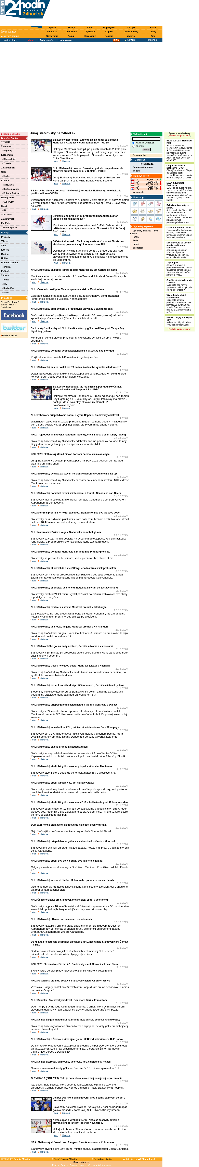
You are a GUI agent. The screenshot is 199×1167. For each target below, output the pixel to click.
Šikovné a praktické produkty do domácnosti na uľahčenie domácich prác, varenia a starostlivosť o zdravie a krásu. (180, 268)
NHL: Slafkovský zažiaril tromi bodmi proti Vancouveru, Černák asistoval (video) (77, 685)
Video (90, 27)
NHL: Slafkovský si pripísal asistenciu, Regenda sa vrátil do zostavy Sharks (74, 587)
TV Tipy (131, 27)
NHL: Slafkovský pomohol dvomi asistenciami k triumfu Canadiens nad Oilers (76, 493)
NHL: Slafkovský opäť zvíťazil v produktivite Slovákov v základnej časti (72, 308)
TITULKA (6, 142)
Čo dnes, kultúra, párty (99, 1165)
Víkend (4, 241)
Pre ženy (5, 237)
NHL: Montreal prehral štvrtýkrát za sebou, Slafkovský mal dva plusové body (75, 512)
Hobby (4, 258)
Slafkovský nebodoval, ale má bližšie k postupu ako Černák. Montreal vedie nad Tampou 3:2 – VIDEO (87, 388)
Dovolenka (71, 31)
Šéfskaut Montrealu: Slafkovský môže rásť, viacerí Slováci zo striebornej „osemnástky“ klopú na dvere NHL (88, 243)
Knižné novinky (10, 189)
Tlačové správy (9, 227)
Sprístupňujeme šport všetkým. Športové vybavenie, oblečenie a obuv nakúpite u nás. (179, 249)
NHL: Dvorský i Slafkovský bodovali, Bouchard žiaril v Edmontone (69, 1000)
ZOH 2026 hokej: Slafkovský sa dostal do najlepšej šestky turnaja (68, 824)
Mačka (55, 1165)
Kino (153, 36)
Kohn (5, 292)
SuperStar (8, 202)
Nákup (71, 36)
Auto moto (6, 214)
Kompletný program (142, 167)
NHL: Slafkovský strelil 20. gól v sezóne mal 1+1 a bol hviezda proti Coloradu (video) (79, 802)
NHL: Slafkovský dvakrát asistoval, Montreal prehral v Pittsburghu (69, 607)
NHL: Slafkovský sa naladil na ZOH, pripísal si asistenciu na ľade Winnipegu (75, 727)
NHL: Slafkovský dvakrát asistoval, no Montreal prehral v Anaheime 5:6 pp (74, 473)
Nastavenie (137, 192)
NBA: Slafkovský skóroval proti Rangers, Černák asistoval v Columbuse (72, 1142)
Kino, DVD (8, 184)
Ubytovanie (52, 36)
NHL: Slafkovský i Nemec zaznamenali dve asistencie (61, 919)
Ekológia (5, 223)
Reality (71, 27)
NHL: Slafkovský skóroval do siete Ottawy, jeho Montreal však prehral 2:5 (73, 568)
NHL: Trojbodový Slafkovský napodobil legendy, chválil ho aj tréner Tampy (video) (78, 434)
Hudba (6, 176)
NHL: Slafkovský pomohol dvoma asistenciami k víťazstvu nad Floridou (72, 350)
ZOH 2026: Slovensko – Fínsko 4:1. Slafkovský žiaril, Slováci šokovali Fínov (74, 964)
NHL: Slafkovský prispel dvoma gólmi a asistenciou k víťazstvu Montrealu (73, 841)
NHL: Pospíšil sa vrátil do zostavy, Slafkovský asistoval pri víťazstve (70, 980)
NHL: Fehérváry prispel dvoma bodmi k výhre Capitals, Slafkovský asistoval (75, 415)
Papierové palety (78, 1165)
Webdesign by (139, 1159)
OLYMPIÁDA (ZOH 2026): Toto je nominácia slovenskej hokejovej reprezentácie (76, 1078)
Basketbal (137, 247)
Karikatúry (8, 288)
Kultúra (5, 180)
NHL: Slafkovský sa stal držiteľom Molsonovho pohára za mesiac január (72, 880)
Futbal (135, 237)
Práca (153, 27)
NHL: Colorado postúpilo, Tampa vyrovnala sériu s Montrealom (67, 289)
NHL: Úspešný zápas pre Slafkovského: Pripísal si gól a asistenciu (69, 899)
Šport (4, 206)
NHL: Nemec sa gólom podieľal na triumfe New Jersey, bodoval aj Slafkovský (75, 1019)
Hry (4, 284)
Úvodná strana (9, 40)
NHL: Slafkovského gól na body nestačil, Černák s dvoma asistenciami (72, 646)
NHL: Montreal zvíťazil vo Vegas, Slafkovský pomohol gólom (66, 532)
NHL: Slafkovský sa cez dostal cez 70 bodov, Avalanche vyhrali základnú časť (76, 367)
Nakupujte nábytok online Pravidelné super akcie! (179, 321)
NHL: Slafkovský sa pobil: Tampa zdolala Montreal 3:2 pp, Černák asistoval (74, 269)
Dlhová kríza (9, 159)
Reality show (7, 197)
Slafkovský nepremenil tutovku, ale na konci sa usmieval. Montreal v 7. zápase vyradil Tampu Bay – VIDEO (86, 141)
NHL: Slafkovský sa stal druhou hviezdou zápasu (59, 746)
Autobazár (52, 31)
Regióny (7, 150)
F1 (4, 210)
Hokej (134, 244)
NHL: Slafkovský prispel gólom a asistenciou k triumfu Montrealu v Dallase (74, 704)
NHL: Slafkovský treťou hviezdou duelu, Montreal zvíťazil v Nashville (70, 665)
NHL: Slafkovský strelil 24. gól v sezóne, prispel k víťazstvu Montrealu (71, 766)
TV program (109, 27)
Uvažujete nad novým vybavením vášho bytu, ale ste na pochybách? (179, 285)
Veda (3, 245)
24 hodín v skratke (102, 1159)
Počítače (5, 271)
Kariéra (5, 250)
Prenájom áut (138, 155)
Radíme (5, 254)
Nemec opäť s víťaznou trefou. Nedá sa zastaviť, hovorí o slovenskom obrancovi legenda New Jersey (86, 1121)
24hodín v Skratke (10, 134)
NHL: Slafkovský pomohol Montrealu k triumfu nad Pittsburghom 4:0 (70, 551)
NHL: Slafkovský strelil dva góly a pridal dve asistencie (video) (67, 860)
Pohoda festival (10, 193)
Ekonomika (7, 155)
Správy (52, 27)
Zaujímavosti (7, 219)
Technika (5, 267)
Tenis (134, 240)
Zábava (131, 36)
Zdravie (6, 163)
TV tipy (135, 170)
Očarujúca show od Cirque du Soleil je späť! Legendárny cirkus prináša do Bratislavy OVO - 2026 (179, 171)
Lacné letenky (131, 31)
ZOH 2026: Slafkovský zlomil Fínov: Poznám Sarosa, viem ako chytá (70, 454)
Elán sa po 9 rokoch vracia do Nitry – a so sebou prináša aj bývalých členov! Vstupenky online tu (179, 232)
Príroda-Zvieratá (9, 262)
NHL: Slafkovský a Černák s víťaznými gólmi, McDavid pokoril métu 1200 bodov (77, 1039)
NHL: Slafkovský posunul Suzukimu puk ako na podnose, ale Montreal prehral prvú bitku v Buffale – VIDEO (88, 170)
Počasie (109, 36)
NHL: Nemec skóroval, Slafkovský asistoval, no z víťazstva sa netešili (71, 1061)
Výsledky (90, 31)
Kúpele (109, 31)
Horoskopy (90, 36)
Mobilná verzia (9, 335)
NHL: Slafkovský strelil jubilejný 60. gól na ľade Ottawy (62, 782)
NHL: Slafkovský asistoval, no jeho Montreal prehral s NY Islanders (69, 626)
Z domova (6, 146)
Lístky (153, 31)
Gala (3, 172)
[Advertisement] (107, 13)
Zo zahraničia (8, 167)
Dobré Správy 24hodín (64, 1159)
